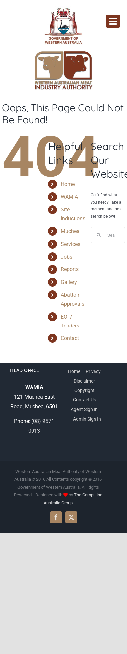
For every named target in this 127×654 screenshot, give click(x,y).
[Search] (99, 235)
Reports (70, 269)
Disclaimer (84, 381)
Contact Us (84, 399)
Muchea (70, 231)
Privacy (93, 371)
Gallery (69, 282)
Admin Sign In (87, 419)
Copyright (84, 390)
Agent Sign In (84, 409)
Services (70, 244)
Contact (70, 338)
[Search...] (108, 235)
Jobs (66, 257)
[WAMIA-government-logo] (63, 9)
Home (68, 184)
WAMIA (69, 197)
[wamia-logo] (64, 54)
